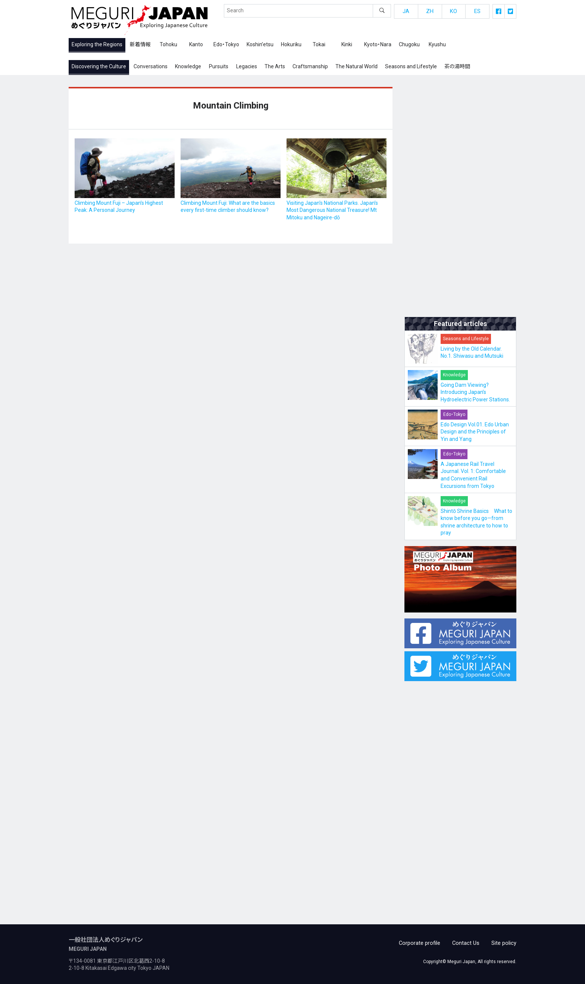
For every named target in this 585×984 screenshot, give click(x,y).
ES (477, 13)
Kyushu (437, 46)
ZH (429, 13)
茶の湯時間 (457, 68)
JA (406, 13)
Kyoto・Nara (377, 46)
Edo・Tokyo (226, 46)
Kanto (196, 46)
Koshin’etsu (260, 46)
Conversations (151, 68)
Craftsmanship (310, 68)
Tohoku (168, 46)
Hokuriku (291, 46)
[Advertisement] (460, 200)
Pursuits (218, 68)
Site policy (504, 943)
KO (453, 13)
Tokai (319, 46)
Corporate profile (423, 943)
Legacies (246, 68)
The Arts (275, 68)
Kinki (346, 46)
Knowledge (188, 68)
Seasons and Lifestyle (411, 68)
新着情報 (140, 46)
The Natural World (356, 68)
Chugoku (409, 46)
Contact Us (468, 943)
